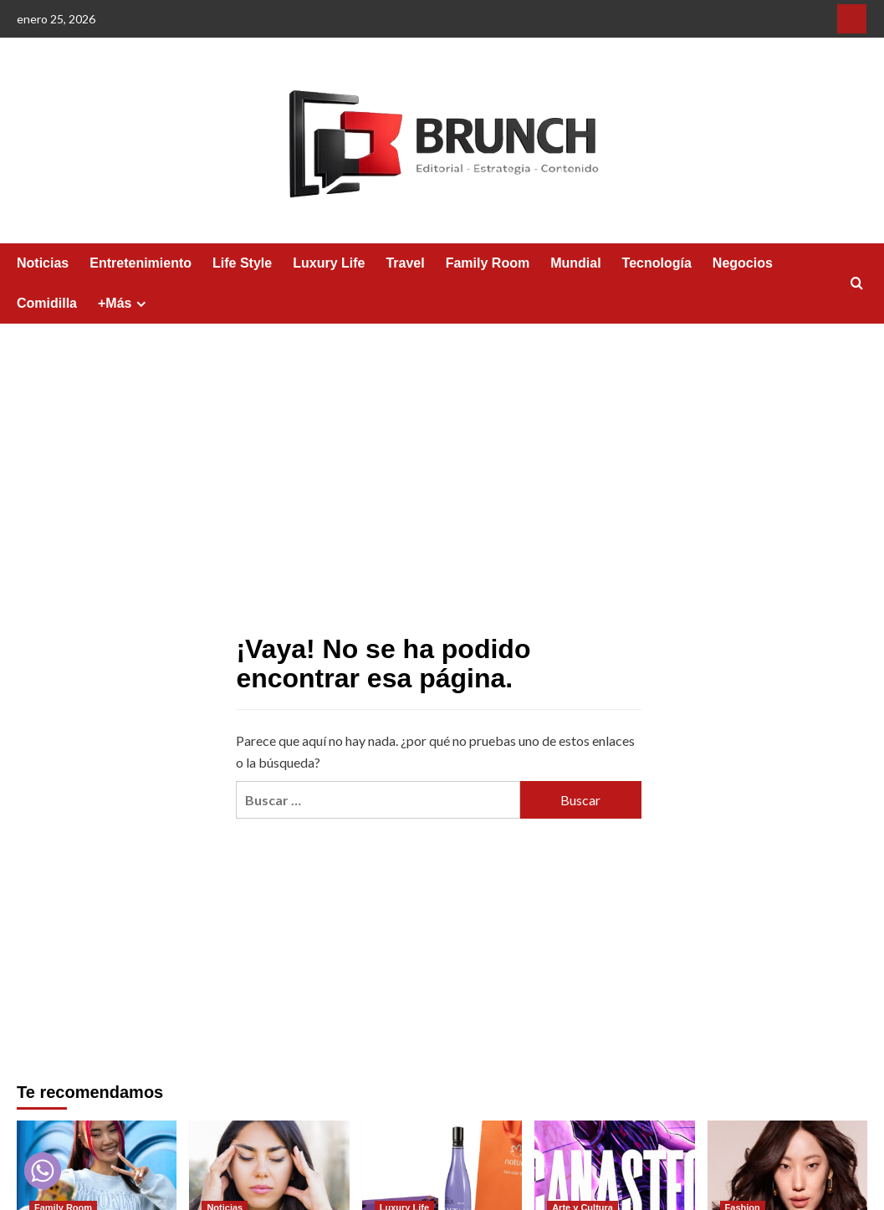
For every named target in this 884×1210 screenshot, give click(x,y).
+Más (124, 303)
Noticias (43, 263)
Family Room (487, 263)
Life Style (242, 263)
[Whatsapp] (42, 1170)
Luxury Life (329, 263)
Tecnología (657, 263)
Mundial (575, 263)
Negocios (743, 263)
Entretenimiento (140, 263)
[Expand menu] (141, 304)
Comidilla (47, 303)
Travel (405, 263)
